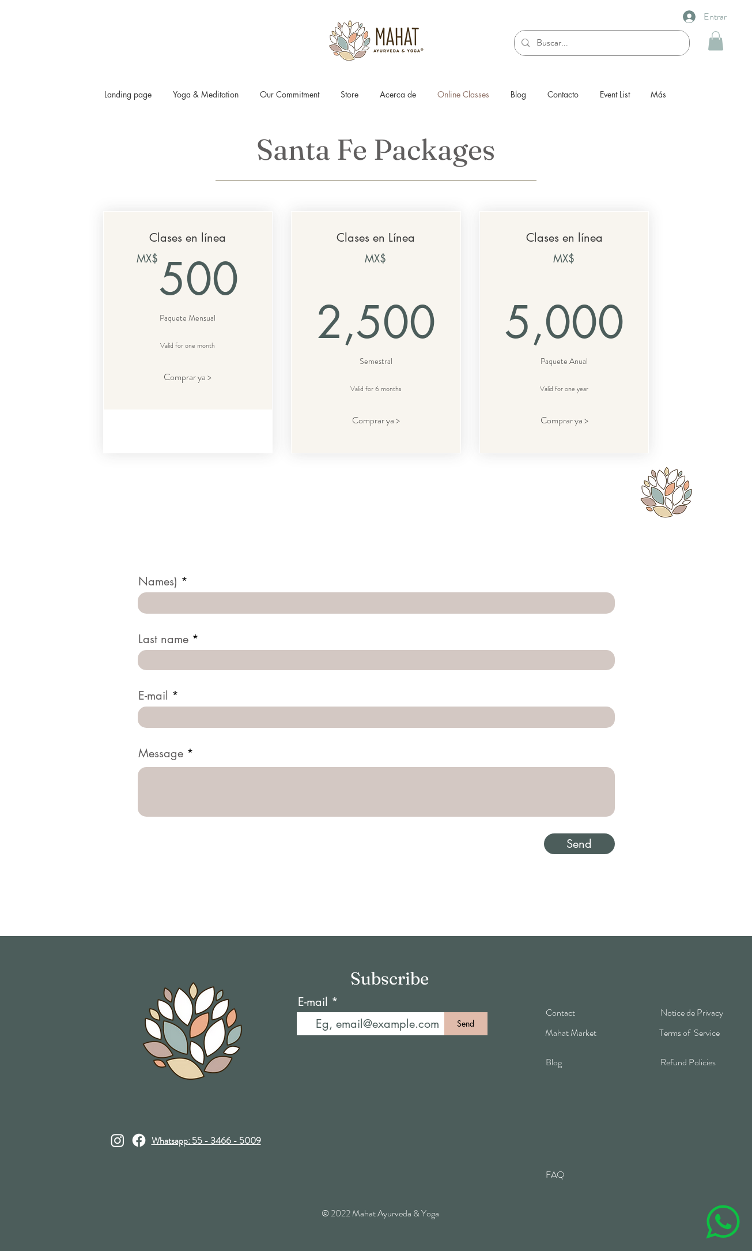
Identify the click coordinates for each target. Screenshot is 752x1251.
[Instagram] (117, 1140)
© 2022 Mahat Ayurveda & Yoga (380, 1213)
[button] (716, 40)
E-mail (153, 695)
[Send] (579, 843)
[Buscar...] (600, 43)
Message (160, 753)
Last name (163, 639)
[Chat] (722, 1221)
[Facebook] (139, 1140)
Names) (157, 581)
